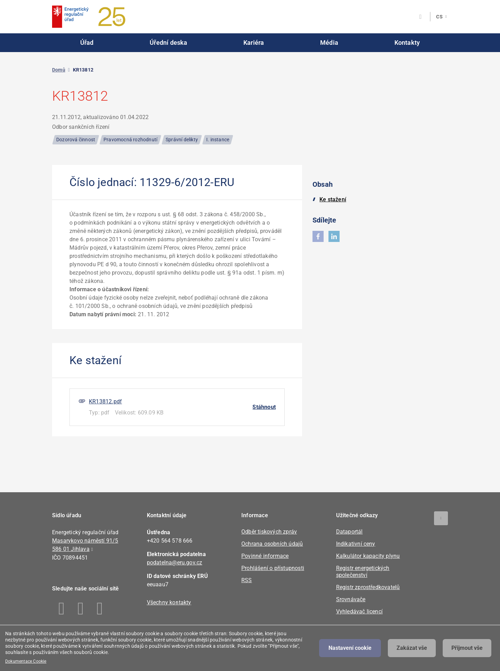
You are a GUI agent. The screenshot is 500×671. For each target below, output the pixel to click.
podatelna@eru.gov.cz (174, 562)
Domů (58, 70)
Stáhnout (264, 407)
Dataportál (349, 531)
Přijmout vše (467, 648)
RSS (246, 580)
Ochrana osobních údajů (272, 543)
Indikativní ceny (355, 543)
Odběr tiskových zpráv (269, 531)
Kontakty (407, 42)
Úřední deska (168, 42)
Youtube (99, 608)
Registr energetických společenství (363, 571)
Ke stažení (332, 199)
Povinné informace (265, 556)
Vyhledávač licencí (359, 611)
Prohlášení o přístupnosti (272, 568)
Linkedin (80, 608)
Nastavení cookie (350, 648)
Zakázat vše (412, 648)
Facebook (61, 608)
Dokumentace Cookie (26, 661)
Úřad (87, 42)
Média (329, 42)
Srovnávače (351, 599)
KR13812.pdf (105, 401)
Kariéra (253, 42)
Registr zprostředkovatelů (368, 587)
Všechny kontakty (169, 602)
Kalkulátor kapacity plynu (368, 556)
